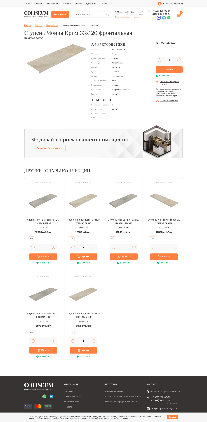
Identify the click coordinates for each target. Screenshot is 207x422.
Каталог (38, 3)
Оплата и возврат (72, 396)
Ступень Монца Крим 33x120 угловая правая (164, 221)
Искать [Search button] (107, 14)
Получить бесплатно (48, 148)
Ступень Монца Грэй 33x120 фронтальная (43, 315)
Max (159, 18)
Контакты (105, 3)
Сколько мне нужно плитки (169, 82)
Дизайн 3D (91, 3)
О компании (52, 3)
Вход (165, 4)
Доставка (66, 3)
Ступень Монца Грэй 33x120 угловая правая (124, 221)
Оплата (78, 3)
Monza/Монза (52, 25)
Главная (27, 25)
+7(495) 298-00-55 (161, 11)
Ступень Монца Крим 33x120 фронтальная (83, 315)
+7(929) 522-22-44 (161, 14)
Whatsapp (169, 17)
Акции (27, 3)
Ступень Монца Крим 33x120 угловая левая (83, 221)
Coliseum (38, 25)
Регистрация (176, 4)
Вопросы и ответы (73, 401)
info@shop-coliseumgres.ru (128, 17)
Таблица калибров (169, 100)
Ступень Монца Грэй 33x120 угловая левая (43, 221)
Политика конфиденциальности (121, 401)
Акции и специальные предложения (123, 396)
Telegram (164, 17)
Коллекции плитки (114, 391)
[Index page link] (36, 14)
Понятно (172, 417)
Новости (68, 407)
